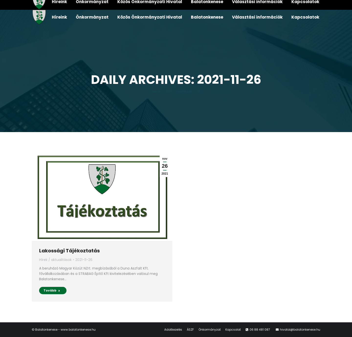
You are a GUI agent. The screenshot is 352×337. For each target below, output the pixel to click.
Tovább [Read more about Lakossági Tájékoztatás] (52, 290)
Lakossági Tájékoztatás (69, 250)
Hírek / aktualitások (55, 259)
